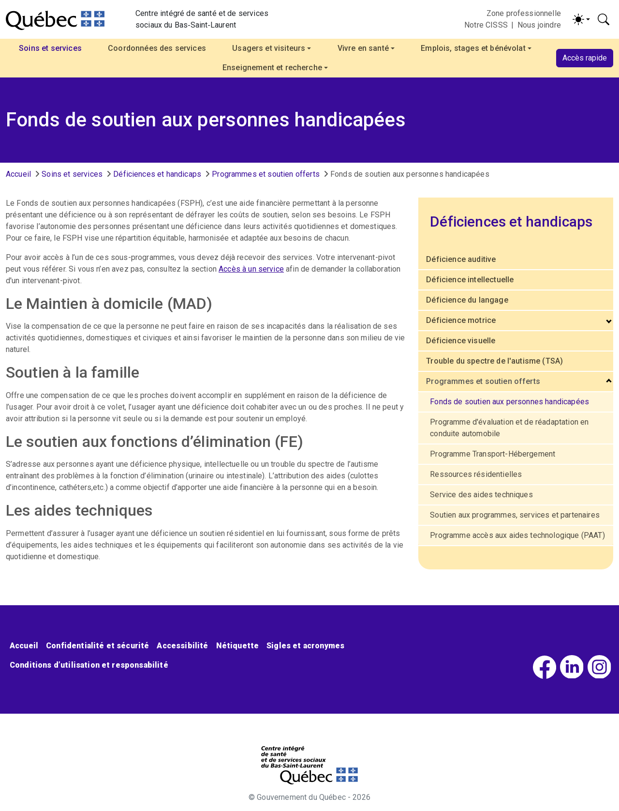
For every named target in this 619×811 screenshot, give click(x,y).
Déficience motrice (461, 320)
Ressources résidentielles (476, 474)
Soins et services (72, 174)
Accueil (18, 174)
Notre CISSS (486, 25)
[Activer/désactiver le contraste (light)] (581, 19)
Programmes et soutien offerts (266, 174)
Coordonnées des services (157, 48)
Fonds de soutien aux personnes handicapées (509, 401)
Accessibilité (182, 645)
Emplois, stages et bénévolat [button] (473, 48)
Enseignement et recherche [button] (272, 67)
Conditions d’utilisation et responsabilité (89, 665)
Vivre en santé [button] (363, 48)
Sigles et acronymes (305, 645)
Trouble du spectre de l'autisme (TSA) (494, 361)
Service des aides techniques (481, 494)
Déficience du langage (467, 300)
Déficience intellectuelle (470, 279)
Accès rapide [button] (584, 57)
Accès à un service (251, 269)
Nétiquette (237, 645)
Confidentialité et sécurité (97, 645)
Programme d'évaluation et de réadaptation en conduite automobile (509, 427)
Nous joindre (539, 25)
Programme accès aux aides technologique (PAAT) (517, 535)
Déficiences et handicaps (157, 174)
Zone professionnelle (523, 13)
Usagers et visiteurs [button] (268, 48)
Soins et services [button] (50, 48)
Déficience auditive (461, 259)
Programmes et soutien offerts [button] (483, 381)
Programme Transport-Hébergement (492, 454)
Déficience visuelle (460, 340)
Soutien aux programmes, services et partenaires (515, 515)
